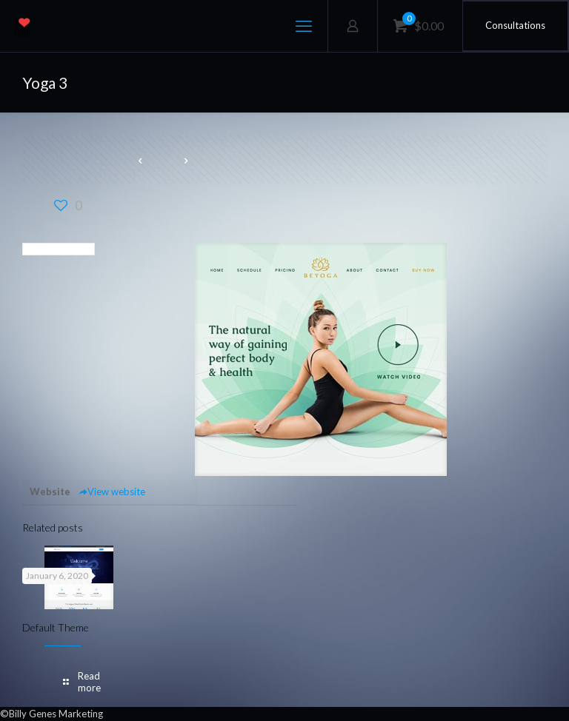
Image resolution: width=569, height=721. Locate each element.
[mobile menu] (303, 25)
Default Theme (55, 627)
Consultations (515, 25)
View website (111, 491)
